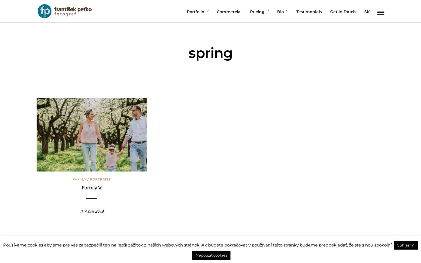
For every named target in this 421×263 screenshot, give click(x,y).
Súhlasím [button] (406, 245)
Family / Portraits (92, 179)
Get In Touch (343, 11)
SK (367, 11)
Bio (280, 11)
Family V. (92, 188)
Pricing (257, 11)
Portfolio (195, 11)
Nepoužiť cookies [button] (211, 255)
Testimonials (309, 11)
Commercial (229, 11)
